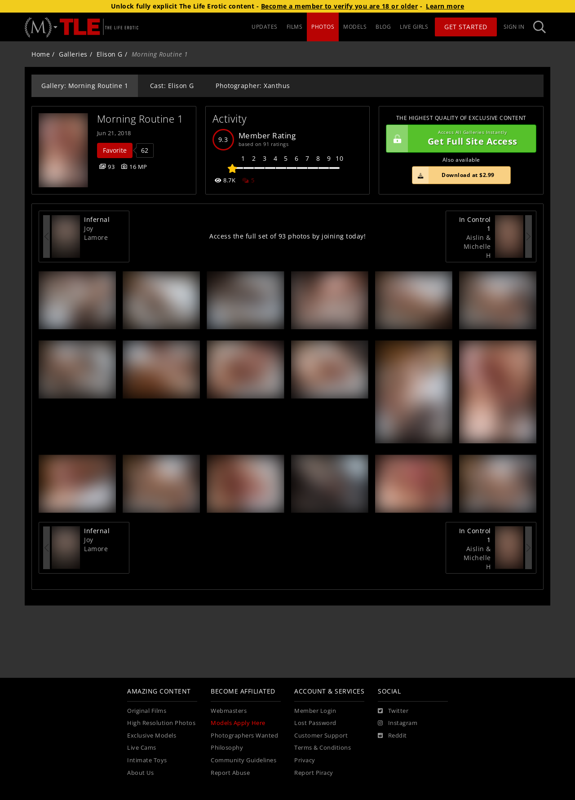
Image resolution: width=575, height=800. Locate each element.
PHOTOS (322, 27)
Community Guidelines (243, 760)
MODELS (355, 27)
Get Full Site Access (458, 139)
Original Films (146, 711)
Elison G (110, 54)
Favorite (115, 150)
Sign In (514, 27)
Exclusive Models (151, 735)
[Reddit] (392, 736)
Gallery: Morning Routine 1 (84, 85)
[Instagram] (397, 723)
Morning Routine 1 (140, 119)
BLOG (383, 27)
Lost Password (315, 723)
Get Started (465, 26)
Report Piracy (313, 773)
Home (40, 54)
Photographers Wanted (244, 735)
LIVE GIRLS (414, 27)
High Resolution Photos (161, 723)
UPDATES (265, 27)
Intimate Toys (147, 760)
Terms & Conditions (322, 747)
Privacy (304, 760)
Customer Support (321, 735)
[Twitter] (393, 711)
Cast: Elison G (172, 85)
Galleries (73, 54)
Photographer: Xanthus (253, 85)
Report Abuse (230, 773)
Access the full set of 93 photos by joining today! (287, 236)
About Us (140, 773)
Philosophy (227, 747)
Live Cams (141, 747)
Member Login (315, 711)
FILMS (295, 27)
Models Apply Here (238, 723)
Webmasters (229, 711)
